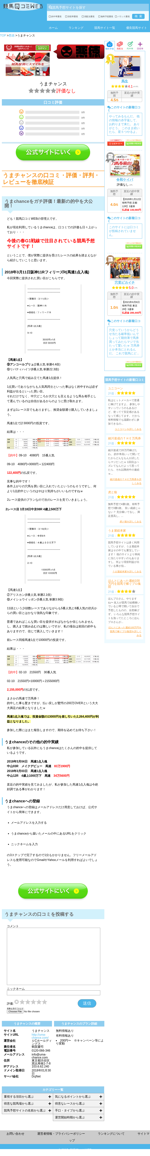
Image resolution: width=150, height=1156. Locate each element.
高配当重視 (88, 16)
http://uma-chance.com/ (40, 1036)
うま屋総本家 (117, 530)
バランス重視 (122, 16)
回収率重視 (71, 16)
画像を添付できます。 (16, 1008)
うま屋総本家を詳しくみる (126, 571)
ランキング (76, 27)
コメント (13, 926)
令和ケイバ (124, 180)
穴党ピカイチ (125, 282)
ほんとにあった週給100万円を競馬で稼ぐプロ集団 (124, 583)
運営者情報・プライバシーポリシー (61, 1133)
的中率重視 (55, 16)
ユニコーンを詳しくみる (128, 429)
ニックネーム (16, 988)
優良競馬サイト (136, 27)
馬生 (124, 81)
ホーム (53, 27)
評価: (10, 1003)
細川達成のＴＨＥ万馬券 (124, 438)
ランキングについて (111, 1133)
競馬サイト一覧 (104, 27)
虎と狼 (112, 492)
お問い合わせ (15, 1133)
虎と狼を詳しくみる (130, 521)
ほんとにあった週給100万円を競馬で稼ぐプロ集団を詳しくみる (124, 631)
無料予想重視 (105, 16)
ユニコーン (115, 388)
